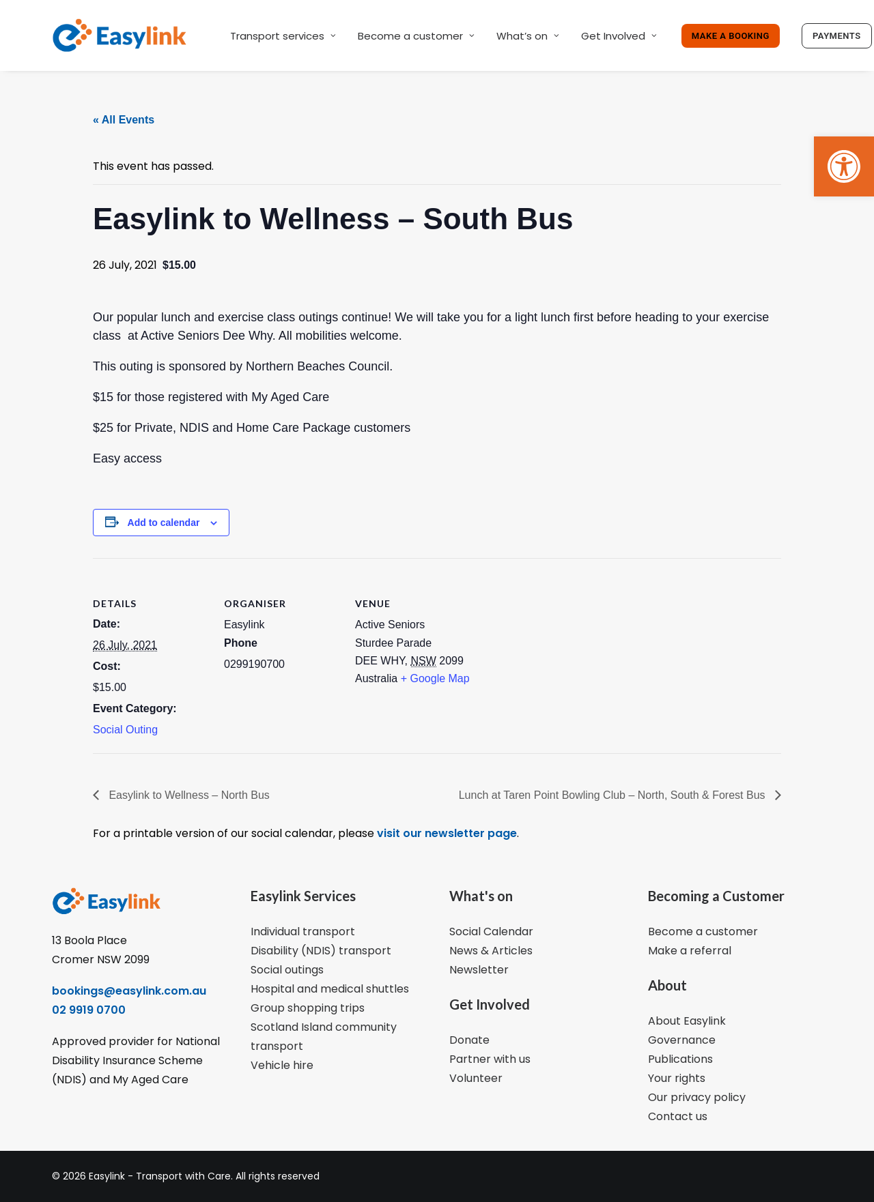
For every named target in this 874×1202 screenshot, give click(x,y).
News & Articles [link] (491, 950)
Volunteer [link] (476, 1078)
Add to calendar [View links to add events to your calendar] (164, 522)
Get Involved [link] (619, 36)
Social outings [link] (287, 970)
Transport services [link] (283, 36)
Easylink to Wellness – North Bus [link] (188, 795)
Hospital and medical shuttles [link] (330, 989)
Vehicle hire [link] (282, 1065)
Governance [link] (682, 1040)
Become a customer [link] (416, 36)
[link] (844, 166)
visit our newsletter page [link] (445, 833)
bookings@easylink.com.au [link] (129, 991)
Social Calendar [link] (491, 931)
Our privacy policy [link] (697, 1097)
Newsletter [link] (479, 970)
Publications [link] (680, 1059)
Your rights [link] (676, 1078)
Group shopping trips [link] (308, 1008)
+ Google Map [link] (435, 678)
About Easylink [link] (687, 1021)
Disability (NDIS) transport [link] (321, 950)
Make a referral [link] (689, 950)
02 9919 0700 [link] (89, 1010)
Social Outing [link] (125, 729)
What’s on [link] (527, 36)
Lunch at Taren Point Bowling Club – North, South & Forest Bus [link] (613, 795)
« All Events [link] (123, 120)
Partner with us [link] (490, 1059)
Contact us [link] (677, 1116)
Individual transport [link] (303, 931)
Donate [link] (469, 1040)
